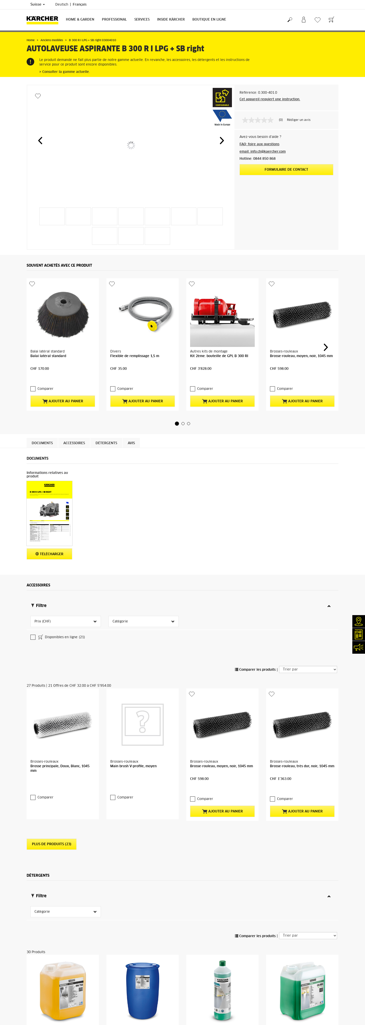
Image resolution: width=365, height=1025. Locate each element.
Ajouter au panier (62, 358)
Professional (114, 19)
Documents (42, 400)
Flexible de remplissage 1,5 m (134, 324)
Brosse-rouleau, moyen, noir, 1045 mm (301, 324)
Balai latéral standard (48, 324)
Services (142, 19)
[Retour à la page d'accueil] (44, 19)
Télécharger (49, 511)
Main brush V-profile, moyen (133, 691)
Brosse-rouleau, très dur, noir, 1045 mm (302, 691)
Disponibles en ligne (61, 595)
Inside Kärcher (171, 19)
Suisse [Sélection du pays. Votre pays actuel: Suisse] (37, 4)
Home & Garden (80, 19)
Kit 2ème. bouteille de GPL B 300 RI (219, 324)
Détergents (106, 400)
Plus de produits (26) (51, 1003)
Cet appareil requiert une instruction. (270, 99)
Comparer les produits (255, 627)
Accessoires (74, 400)
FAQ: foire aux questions (259, 144)
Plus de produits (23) (51, 759)
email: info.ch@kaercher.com (263, 151)
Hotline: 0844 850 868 (258, 159)
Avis (131, 400)
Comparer (45, 346)
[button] (40, 140)
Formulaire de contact (286, 169)
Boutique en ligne (209, 19)
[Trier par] (308, 626)
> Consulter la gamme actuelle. (64, 72)
